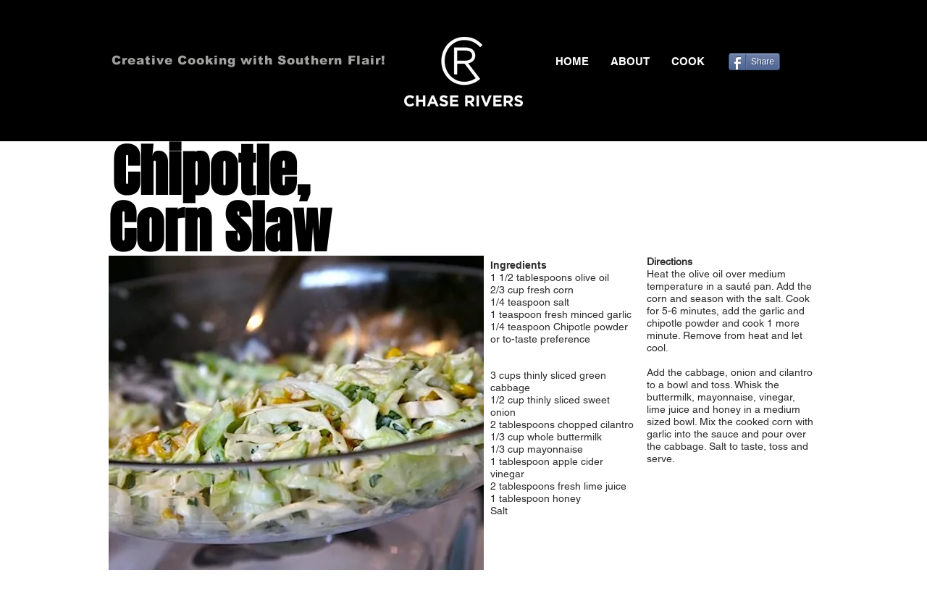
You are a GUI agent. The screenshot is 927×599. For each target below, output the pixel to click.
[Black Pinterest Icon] (789, 29)
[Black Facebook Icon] (747, 29)
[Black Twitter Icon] (768, 29)
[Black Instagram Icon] (810, 29)
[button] (688, 61)
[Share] (754, 61)
